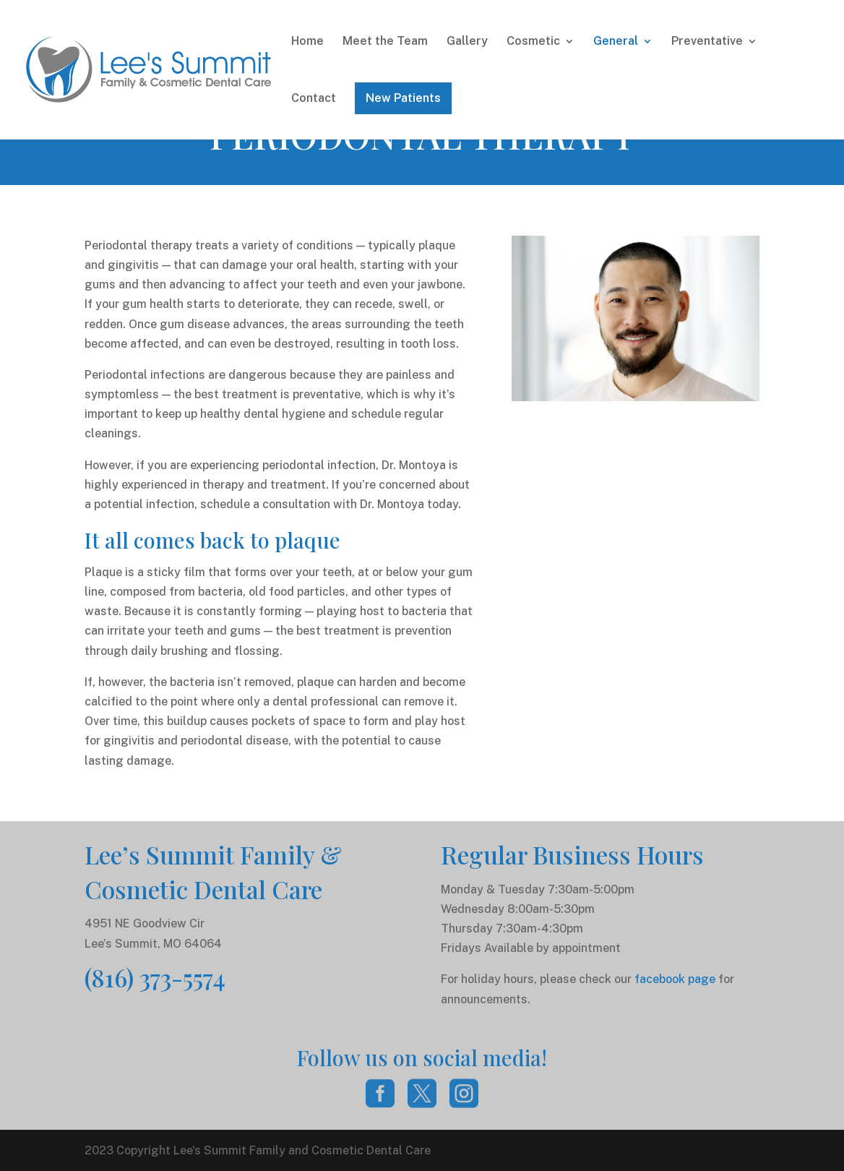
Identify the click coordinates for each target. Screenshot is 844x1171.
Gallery (467, 42)
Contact (313, 99)
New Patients (403, 98)
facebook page (674, 979)
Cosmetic (533, 42)
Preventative (707, 42)
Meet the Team (385, 42)
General (615, 42)
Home (307, 42)
